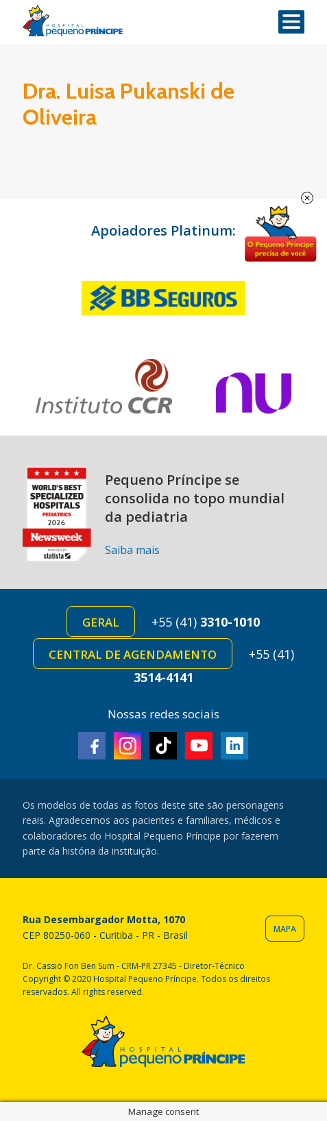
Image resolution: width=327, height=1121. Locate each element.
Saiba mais (132, 549)
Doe (280, 234)
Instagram (127, 745)
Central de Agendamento (133, 654)
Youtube (199, 745)
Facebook (92, 745)
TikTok (163, 745)
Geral (100, 622)
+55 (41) (206, 622)
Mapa (285, 929)
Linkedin (234, 745)
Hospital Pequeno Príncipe (73, 21)
